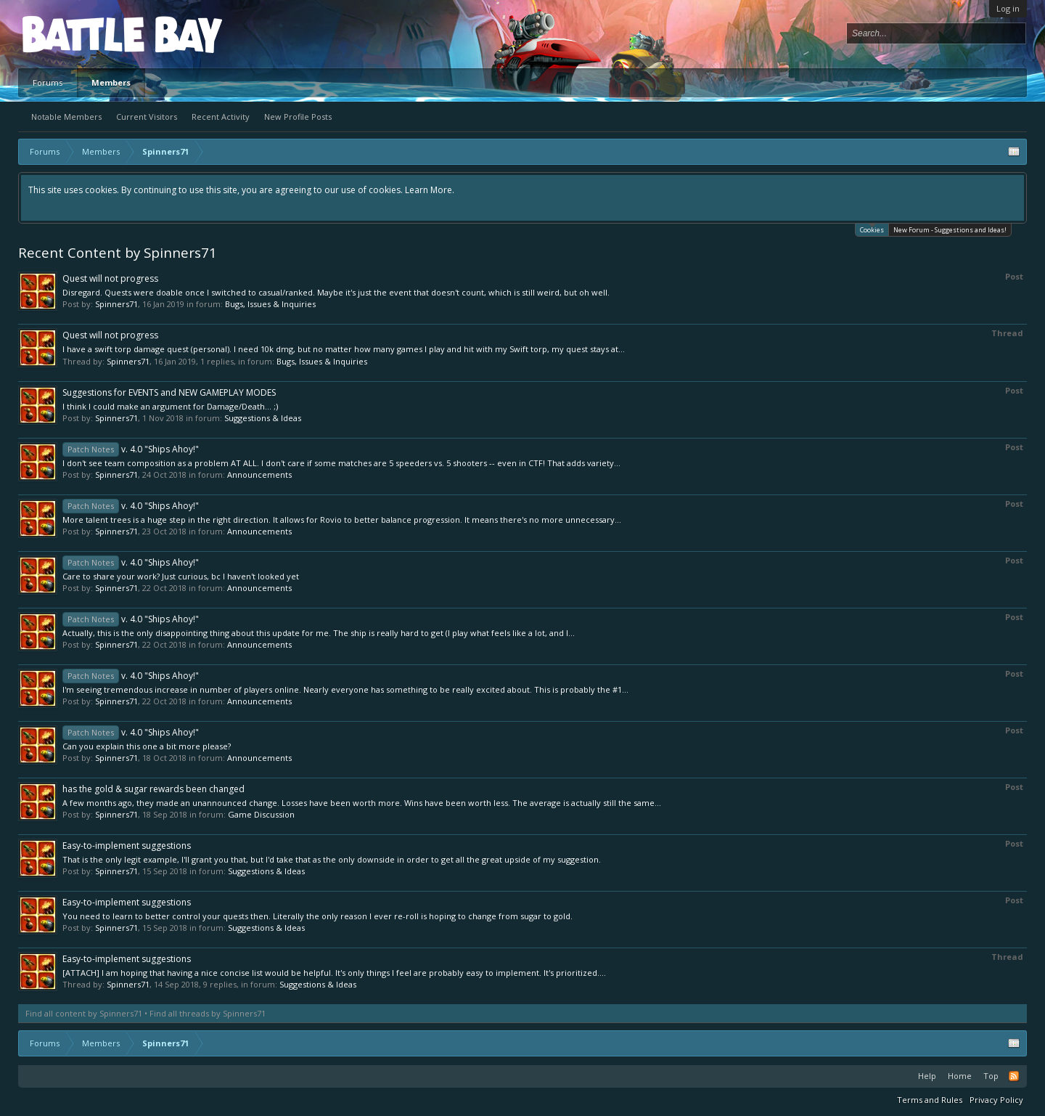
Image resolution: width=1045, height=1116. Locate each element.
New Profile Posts (298, 116)
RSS (1014, 1076)
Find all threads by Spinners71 (207, 1013)
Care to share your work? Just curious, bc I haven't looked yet (180, 576)
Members (111, 82)
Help (927, 1075)
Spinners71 (116, 303)
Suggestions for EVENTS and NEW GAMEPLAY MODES (169, 392)
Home (960, 1075)
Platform (75, 34)
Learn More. (429, 190)
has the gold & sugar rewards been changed (153, 789)
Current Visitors (146, 116)
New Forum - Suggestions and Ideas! (950, 230)
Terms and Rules (929, 1099)
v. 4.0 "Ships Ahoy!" (130, 449)
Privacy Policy (996, 1099)
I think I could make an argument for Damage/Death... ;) (170, 406)
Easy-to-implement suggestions (126, 845)
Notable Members (66, 116)
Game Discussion (261, 814)
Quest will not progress (110, 278)
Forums (47, 82)
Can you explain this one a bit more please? (146, 746)
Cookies (872, 229)
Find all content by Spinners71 (83, 1013)
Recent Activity (221, 116)
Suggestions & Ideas (262, 417)
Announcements (259, 474)
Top (991, 1075)
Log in (1008, 8)
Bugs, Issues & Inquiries (270, 303)
